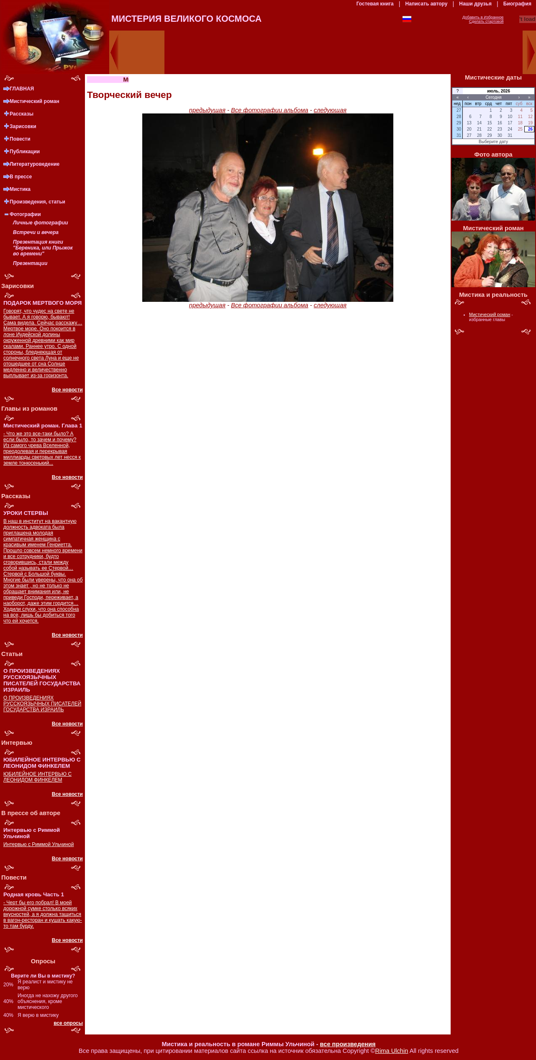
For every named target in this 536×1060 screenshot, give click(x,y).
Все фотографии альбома (269, 110)
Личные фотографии (40, 223)
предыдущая (207, 110)
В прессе (21, 177)
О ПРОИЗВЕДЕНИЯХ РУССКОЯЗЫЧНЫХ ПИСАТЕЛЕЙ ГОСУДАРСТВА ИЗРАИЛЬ (42, 704)
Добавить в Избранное (483, 17)
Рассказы (21, 114)
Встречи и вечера (36, 232)
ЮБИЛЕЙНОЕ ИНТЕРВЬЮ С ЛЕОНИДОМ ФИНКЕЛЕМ (37, 777)
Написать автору (426, 4)
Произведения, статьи (37, 202)
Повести (20, 139)
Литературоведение (34, 164)
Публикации (25, 151)
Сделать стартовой (486, 21)
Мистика (20, 189)
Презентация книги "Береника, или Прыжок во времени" (43, 248)
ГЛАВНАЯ (22, 89)
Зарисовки (23, 126)
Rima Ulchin (391, 1050)
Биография (517, 4)
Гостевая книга (375, 4)
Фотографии (25, 214)
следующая (330, 110)
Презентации (30, 263)
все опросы (68, 1023)
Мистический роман (34, 101)
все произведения (348, 1044)
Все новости (67, 390)
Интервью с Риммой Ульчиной (38, 844)
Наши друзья (475, 4)
